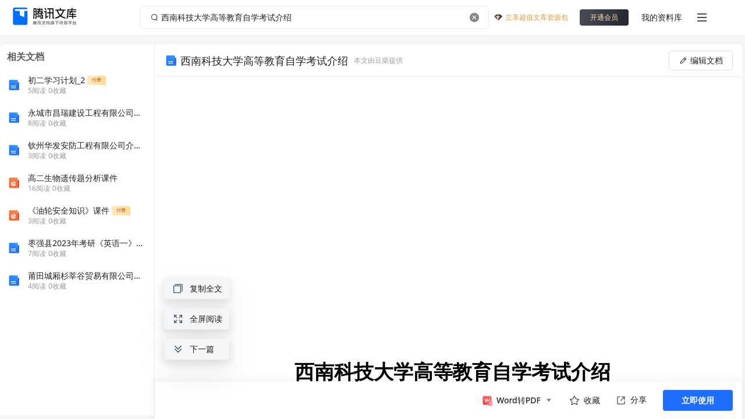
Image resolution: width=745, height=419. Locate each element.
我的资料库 (661, 17)
